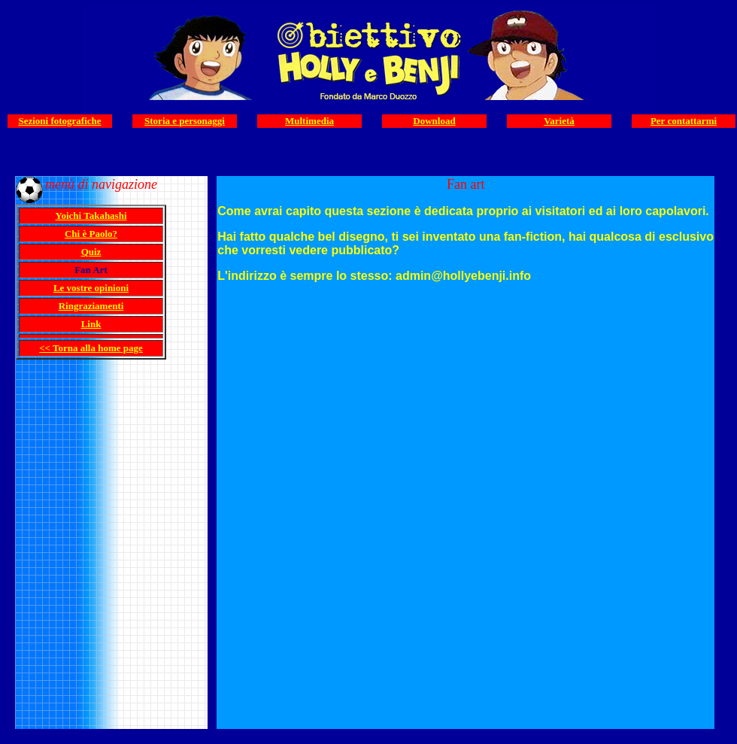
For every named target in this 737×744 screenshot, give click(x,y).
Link (91, 323)
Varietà (559, 120)
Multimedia (309, 120)
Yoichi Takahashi (90, 215)
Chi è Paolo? (91, 233)
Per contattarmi (684, 120)
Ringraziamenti (91, 305)
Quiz (91, 251)
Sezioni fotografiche (59, 120)
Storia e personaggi (184, 120)
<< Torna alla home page (91, 348)
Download (434, 120)
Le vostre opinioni (91, 287)
